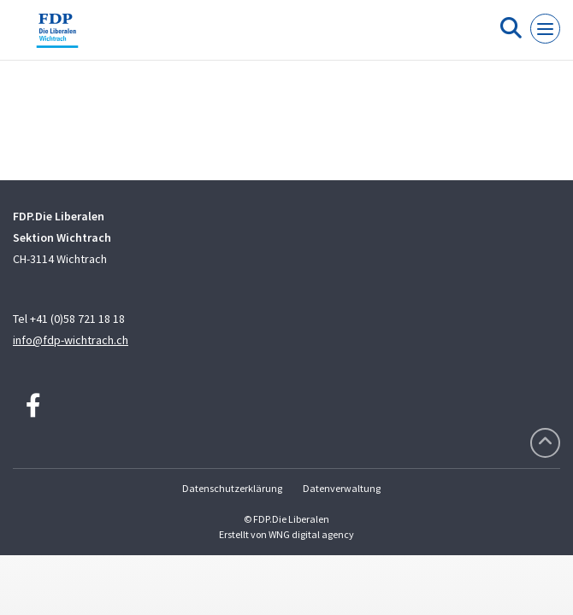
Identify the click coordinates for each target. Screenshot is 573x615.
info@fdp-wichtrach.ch (70, 340)
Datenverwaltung (342, 488)
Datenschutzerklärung (232, 488)
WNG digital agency (311, 534)
